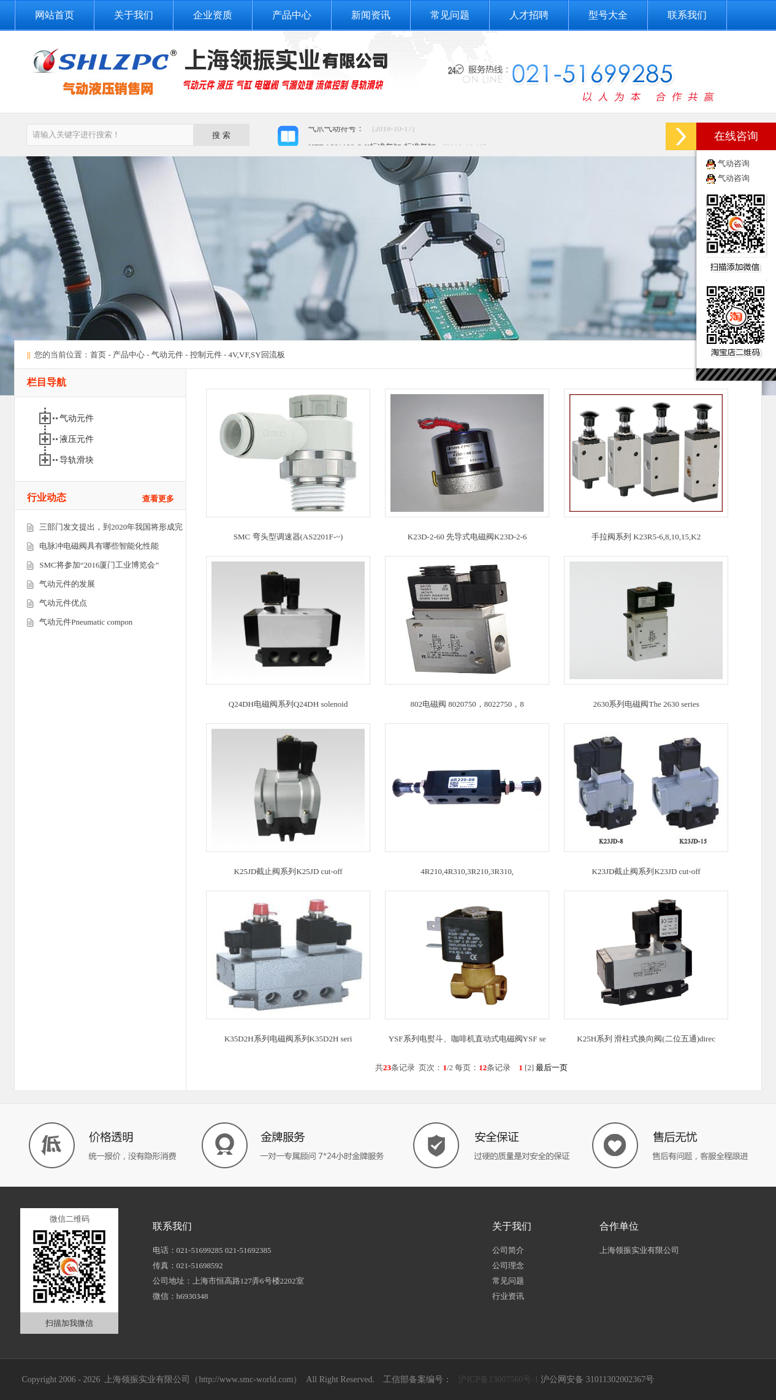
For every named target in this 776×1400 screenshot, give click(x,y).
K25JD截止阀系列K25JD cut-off (288, 871)
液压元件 (76, 439)
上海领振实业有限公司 (639, 1250)
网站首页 (54, 15)
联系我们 (687, 15)
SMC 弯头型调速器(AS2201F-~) (288, 536)
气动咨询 (734, 163)
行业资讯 (508, 1296)
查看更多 (158, 498)
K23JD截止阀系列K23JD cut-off (646, 871)
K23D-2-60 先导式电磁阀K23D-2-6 (467, 536)
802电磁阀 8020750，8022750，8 (467, 704)
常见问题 (450, 15)
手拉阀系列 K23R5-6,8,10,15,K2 (646, 536)
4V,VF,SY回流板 (257, 354)
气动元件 (167, 354)
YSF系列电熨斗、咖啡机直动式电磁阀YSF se (467, 1038)
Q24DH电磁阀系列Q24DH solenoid (288, 704)
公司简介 (508, 1250)
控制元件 (206, 354)
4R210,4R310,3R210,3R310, (467, 871)
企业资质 (212, 15)
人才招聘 (529, 15)
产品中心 (291, 15)
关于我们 (133, 15)
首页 (98, 354)
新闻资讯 (370, 15)
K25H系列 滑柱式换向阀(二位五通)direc (646, 1038)
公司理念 (508, 1265)
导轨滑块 (76, 460)
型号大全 (608, 15)
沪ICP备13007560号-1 (497, 1379)
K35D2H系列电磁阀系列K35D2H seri (288, 1038)
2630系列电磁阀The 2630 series (646, 704)
